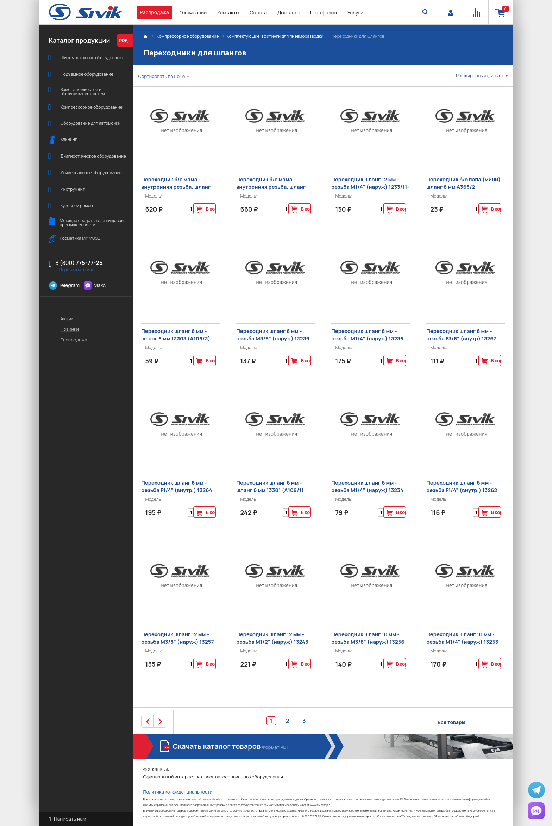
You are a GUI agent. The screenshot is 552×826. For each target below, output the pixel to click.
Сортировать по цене (161, 76)
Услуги (355, 12)
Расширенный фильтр (479, 75)
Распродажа (154, 12)
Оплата (258, 12)
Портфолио (323, 12)
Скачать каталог (231, 746)
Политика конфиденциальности (178, 792)
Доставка (288, 12)
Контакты (228, 12)
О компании (193, 12)
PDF (124, 40)
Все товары (451, 722)
